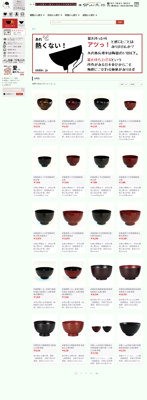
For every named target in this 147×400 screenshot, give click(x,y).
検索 (120, 22)
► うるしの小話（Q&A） (10, 83)
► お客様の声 (6, 85)
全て (34, 29)
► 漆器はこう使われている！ (11, 80)
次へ (97, 373)
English (19, 94)
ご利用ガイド (10, 94)
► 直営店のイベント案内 (10, 78)
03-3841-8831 (120, 3)
